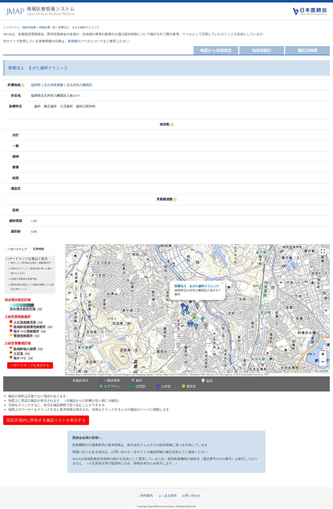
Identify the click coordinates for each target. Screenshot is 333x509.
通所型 (188, 386)
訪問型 (137, 386)
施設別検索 (29, 27)
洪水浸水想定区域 (22, 309)
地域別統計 (262, 50)
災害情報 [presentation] (38, 248)
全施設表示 (80, 380)
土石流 (18, 354)
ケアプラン (109, 386)
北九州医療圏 (53, 85)
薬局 (206, 381)
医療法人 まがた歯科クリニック (196, 286)
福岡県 (36, 85)
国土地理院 (321, 370)
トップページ (11, 27)
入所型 (163, 386)
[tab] (17, 249)
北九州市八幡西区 (79, 85)
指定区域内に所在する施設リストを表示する (46, 420)
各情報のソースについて (85, 41)
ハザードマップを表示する (30, 365)
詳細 (39, 309)
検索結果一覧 (47, 27)
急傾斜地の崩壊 (24, 349)
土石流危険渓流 (24, 322)
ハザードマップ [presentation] (17, 249)
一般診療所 (109, 381)
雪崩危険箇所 (23, 336)
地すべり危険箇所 (26, 331)
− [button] (322, 362)
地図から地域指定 (216, 50)
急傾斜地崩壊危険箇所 (29, 327)
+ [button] (322, 355)
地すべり (19, 358)
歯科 (136, 381)
